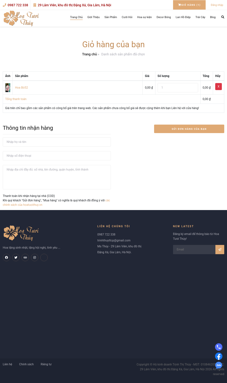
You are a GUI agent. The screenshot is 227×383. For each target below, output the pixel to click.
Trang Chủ (76, 17)
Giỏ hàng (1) (189, 5)
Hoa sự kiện (144, 17)
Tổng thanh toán (16, 99)
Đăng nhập (217, 5)
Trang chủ (89, 54)
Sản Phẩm (110, 17)
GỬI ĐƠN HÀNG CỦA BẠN (189, 129)
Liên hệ (7, 364)
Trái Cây (200, 17)
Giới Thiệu (93, 17)
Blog (213, 17)
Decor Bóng (164, 17)
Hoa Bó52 (21, 87)
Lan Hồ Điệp (183, 17)
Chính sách (26, 364)
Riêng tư (46, 364)
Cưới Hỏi (127, 17)
